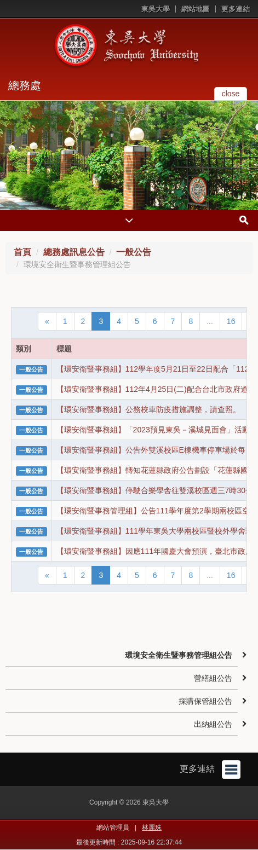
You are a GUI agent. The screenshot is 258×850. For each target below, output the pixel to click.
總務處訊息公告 (74, 252)
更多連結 (235, 9)
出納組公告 (213, 724)
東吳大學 (155, 9)
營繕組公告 (213, 678)
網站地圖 (195, 9)
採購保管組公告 (205, 701)
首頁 (22, 252)
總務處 (24, 85)
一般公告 (133, 252)
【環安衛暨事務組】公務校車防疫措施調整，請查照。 (148, 409)
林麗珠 (152, 827)
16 (231, 321)
